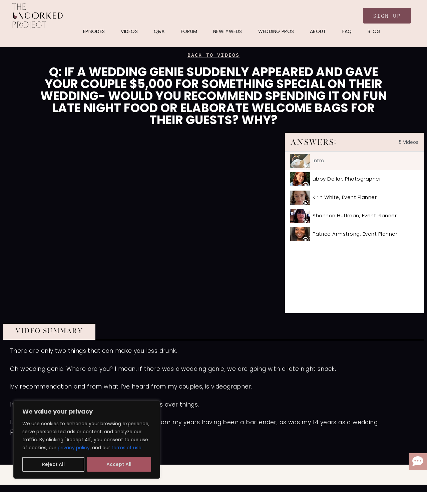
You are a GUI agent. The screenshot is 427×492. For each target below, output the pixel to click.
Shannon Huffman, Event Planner (355, 215)
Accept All (118, 464)
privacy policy (74, 447)
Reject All (53, 464)
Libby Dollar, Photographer (347, 178)
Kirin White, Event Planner (345, 197)
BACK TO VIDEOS (213, 55)
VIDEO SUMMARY (49, 330)
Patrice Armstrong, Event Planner (355, 233)
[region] (86, 440)
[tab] (354, 161)
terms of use (126, 447)
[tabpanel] (144, 223)
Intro (319, 160)
